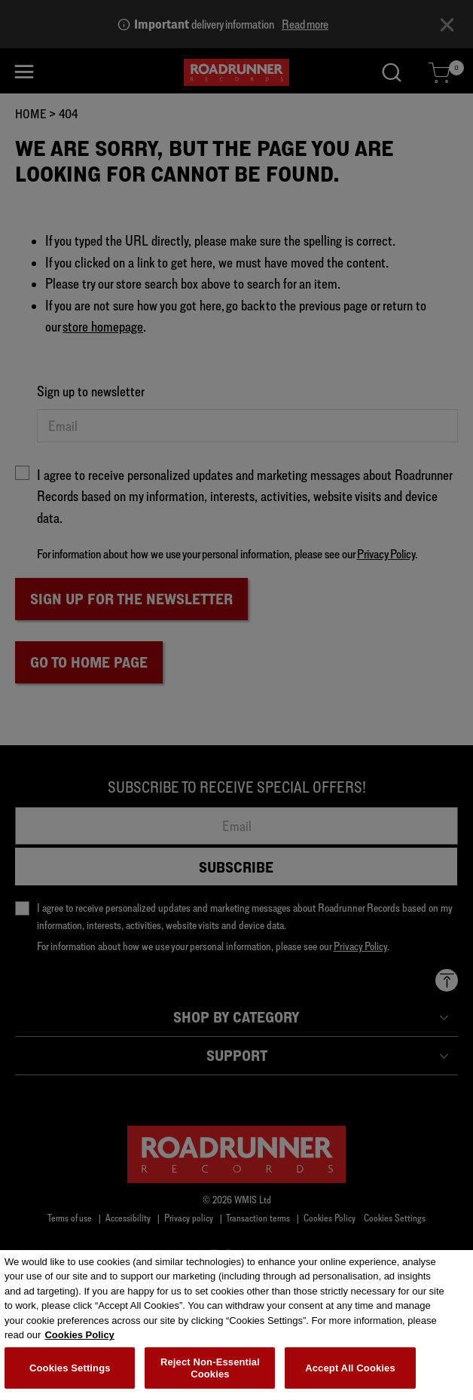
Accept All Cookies (350, 1374)
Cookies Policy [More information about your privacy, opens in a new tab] (79, 1341)
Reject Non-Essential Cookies (210, 1374)
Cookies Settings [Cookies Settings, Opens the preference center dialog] (70, 1374)
